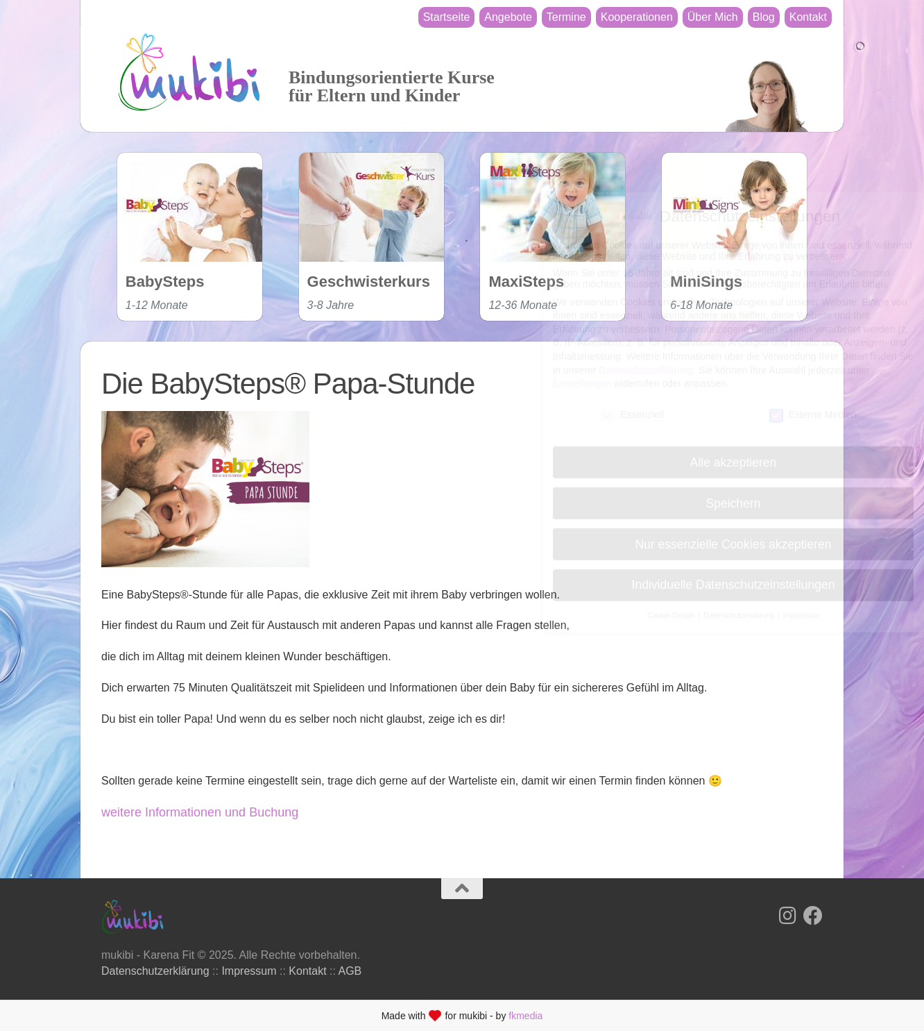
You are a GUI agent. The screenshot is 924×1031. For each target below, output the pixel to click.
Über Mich (712, 17)
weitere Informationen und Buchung (199, 812)
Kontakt (808, 17)
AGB (350, 971)
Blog (764, 17)
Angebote (508, 17)
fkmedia (525, 1015)
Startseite (446, 17)
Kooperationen (637, 17)
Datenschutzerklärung (155, 971)
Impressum (248, 971)
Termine (566, 17)
